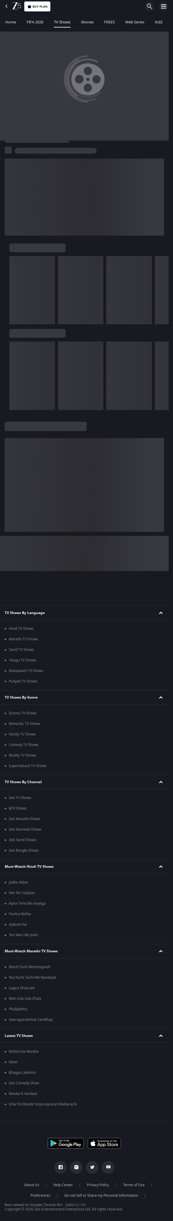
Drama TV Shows (23, 713)
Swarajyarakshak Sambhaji (31, 1019)
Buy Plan (37, 6)
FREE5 (109, 22)
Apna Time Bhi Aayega (27, 903)
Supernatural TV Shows (28, 766)
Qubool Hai (18, 924)
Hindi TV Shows (21, 628)
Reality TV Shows (22, 755)
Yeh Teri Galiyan (22, 893)
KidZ (158, 22)
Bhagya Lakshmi (22, 1072)
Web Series (134, 22)
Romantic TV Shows (24, 723)
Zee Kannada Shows (25, 829)
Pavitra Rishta (20, 914)
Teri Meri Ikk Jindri (23, 935)
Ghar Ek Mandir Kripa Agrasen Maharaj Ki (43, 1104)
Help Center (63, 1185)
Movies (87, 22)
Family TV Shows (22, 734)
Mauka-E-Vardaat (23, 1093)
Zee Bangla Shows (24, 850)
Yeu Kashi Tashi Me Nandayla (32, 977)
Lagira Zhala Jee (22, 988)
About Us (31, 1185)
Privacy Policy (98, 1185)
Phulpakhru (18, 1009)
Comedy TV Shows (24, 744)
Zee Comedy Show (24, 1083)
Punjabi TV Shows (23, 681)
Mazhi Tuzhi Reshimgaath (29, 967)
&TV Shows (18, 808)
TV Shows (62, 22)
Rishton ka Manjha (24, 1051)
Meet (13, 1062)
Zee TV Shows (20, 797)
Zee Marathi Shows (24, 819)
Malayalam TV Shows (26, 670)
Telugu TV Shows (22, 660)
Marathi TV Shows (23, 639)
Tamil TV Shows (21, 649)
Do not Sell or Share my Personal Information (101, 1195)
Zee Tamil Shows (22, 840)
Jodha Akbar (18, 882)
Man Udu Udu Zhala (25, 998)
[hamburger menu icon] (163, 6)
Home (10, 22)
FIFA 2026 (35, 22)
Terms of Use (134, 1185)
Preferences (40, 1195)
